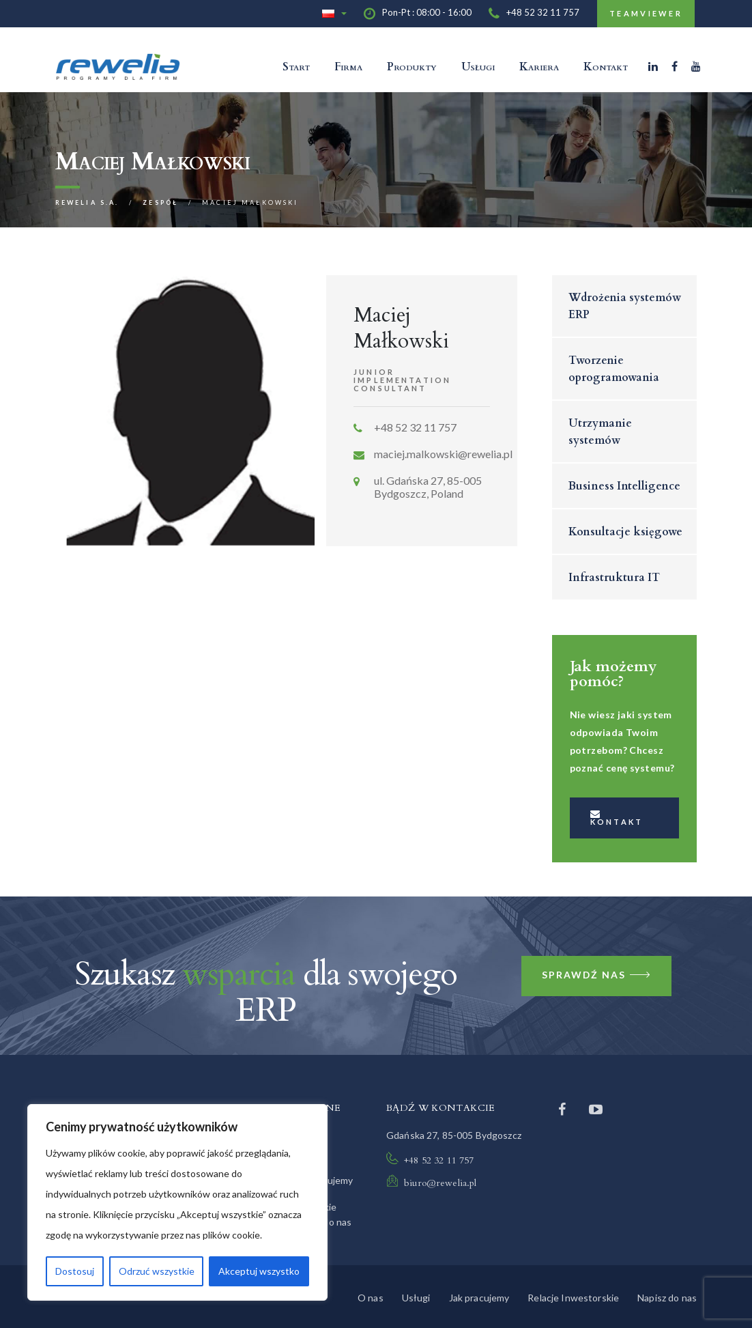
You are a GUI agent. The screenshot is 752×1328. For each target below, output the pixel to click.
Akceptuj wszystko (259, 1271)
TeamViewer (645, 13)
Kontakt (605, 66)
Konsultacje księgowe (625, 531)
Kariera (539, 66)
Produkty (412, 66)
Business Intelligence (624, 486)
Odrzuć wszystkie (156, 1271)
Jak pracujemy (479, 1297)
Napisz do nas (667, 1297)
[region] (177, 1202)
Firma (348, 66)
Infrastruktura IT (614, 577)
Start (296, 66)
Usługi (478, 66)
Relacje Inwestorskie (573, 1297)
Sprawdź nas (597, 976)
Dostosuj (74, 1271)
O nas (371, 1297)
